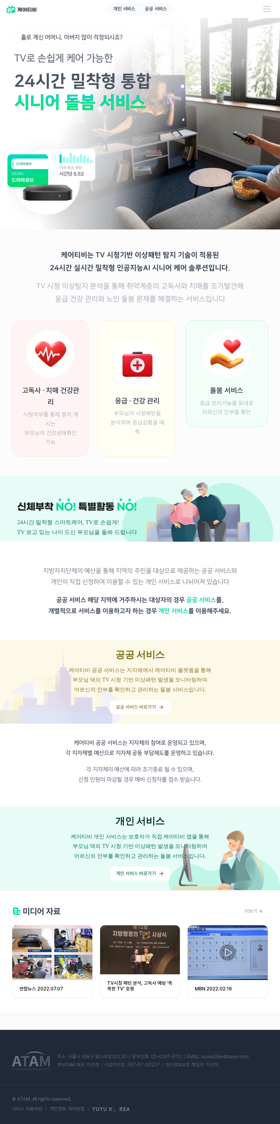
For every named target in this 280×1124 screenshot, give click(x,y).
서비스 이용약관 (27, 1109)
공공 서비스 (156, 9)
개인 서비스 (124, 9)
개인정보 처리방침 (67, 1109)
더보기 (254, 912)
